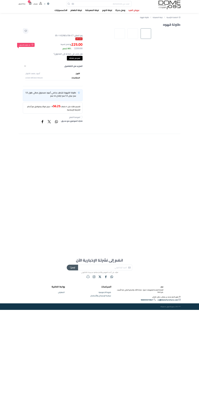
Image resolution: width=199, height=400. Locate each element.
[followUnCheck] (81, 117)
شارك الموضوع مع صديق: (72, 121)
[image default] (147, 122)
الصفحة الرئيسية (173, 17)
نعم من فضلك (74, 58)
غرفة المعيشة (158, 17)
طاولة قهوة (144, 17)
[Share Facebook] (42, 122)
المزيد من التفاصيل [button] (73, 66)
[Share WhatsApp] (56, 122)
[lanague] (46, 4)
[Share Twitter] (49, 122)
